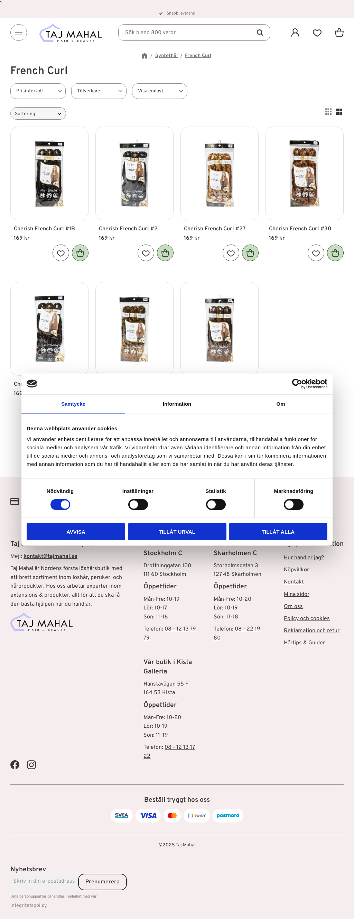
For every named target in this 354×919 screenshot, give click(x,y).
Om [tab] (280, 403)
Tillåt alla (278, 532)
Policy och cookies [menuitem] (307, 618)
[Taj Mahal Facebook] (15, 764)
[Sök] (260, 32)
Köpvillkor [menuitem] (296, 570)
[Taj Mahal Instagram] (31, 764)
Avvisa (75, 532)
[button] (317, 32)
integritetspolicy (28, 906)
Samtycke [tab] (73, 403)
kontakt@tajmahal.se (50, 556)
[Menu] (18, 32)
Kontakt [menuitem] (294, 582)
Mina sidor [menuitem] (296, 594)
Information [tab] (177, 403)
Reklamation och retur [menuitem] (311, 630)
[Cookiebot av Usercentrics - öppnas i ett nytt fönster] (297, 383)
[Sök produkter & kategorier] (194, 32)
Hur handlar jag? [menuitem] (304, 557)
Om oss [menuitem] (293, 606)
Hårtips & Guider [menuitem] (304, 643)
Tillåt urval (177, 532)
